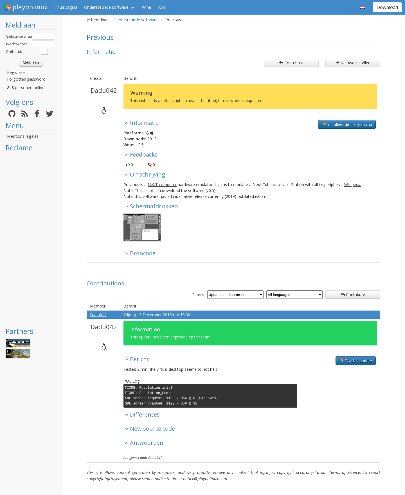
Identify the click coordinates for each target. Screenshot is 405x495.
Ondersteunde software (106, 7)
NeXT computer (162, 184)
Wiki (161, 7)
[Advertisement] (31, 239)
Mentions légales (23, 136)
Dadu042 (104, 90)
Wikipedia (352, 184)
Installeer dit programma (346, 124)
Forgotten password (26, 79)
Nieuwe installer (353, 62)
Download (387, 7)
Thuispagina (66, 7)
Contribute (291, 62)
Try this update (355, 360)
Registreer (16, 72)
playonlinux (25, 7)
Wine (146, 7)
